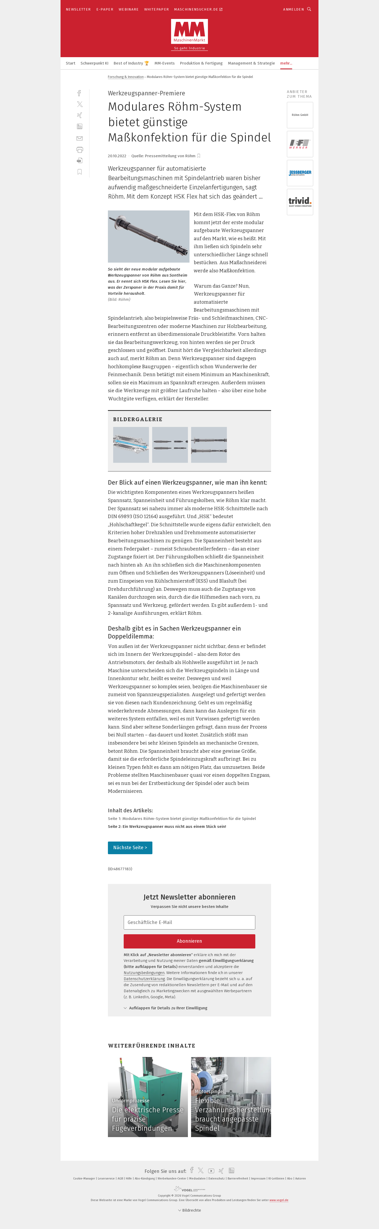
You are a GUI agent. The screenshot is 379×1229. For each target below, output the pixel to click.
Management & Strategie (251, 63)
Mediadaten (197, 1178)
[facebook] (79, 92)
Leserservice (107, 1178)
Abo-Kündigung (145, 1178)
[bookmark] (199, 156)
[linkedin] (79, 126)
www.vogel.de (279, 1200)
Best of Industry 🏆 (131, 63)
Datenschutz (217, 1178)
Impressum (258, 1178)
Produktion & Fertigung (201, 63)
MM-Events (164, 63)
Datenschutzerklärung (144, 978)
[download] (79, 160)
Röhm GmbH (300, 115)
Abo (290, 1178)
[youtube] (210, 1171)
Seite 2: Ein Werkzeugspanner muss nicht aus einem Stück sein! (167, 826)
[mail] (79, 138)
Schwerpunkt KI (94, 63)
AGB (121, 1178)
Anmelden (293, 9)
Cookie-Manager (84, 1178)
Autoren (300, 1178)
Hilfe (129, 1178)
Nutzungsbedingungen (144, 972)
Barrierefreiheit (238, 1178)
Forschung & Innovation (126, 77)
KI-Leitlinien (276, 1178)
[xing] (79, 115)
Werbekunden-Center (172, 1178)
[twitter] (79, 104)
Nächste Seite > (130, 848)
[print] (79, 149)
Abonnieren (189, 941)
